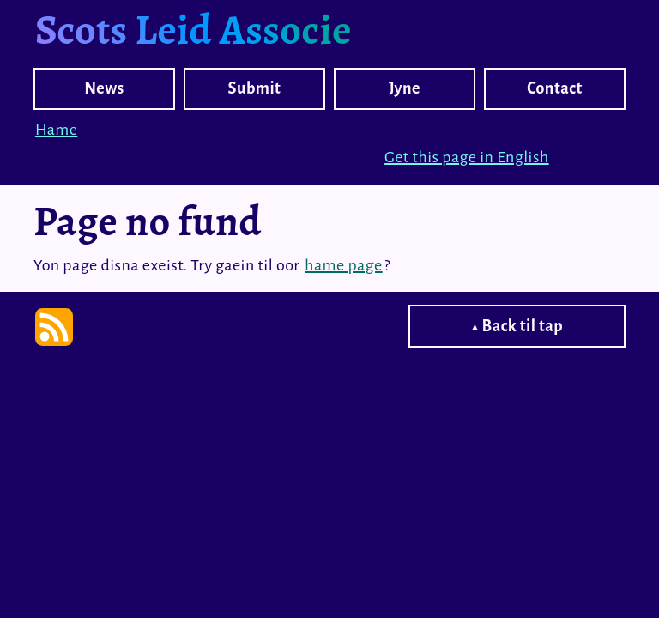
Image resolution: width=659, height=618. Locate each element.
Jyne (404, 88)
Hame (56, 129)
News (104, 88)
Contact (555, 88)
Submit (254, 88)
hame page (344, 265)
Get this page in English (466, 157)
